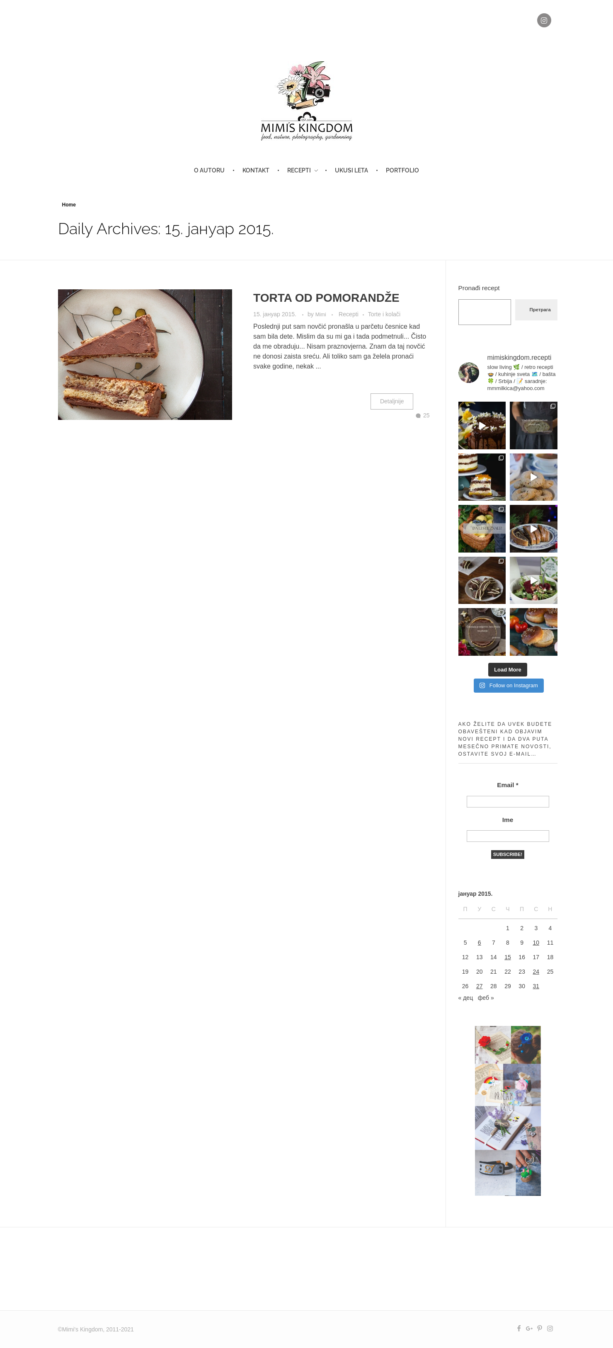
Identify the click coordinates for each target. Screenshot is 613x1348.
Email (507, 784)
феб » (486, 997)
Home (69, 205)
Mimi (321, 315)
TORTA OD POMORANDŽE (326, 297)
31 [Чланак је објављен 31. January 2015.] (536, 986)
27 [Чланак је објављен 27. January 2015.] (479, 986)
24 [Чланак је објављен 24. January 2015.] (536, 971)
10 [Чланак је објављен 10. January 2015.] (536, 942)
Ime (508, 819)
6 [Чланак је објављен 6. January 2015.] (479, 942)
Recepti (349, 314)
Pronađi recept (479, 287)
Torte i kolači (384, 314)
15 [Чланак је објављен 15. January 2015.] (507, 957)
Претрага (540, 309)
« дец (465, 997)
